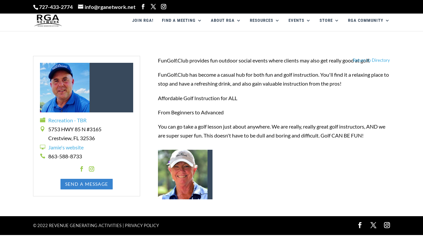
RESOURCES (261, 20)
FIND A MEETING (179, 20)
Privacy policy (142, 225)
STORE (326, 20)
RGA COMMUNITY (365, 20)
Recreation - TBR (67, 120)
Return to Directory (371, 60)
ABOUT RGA (223, 20)
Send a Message (86, 184)
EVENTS (296, 20)
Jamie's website (66, 147)
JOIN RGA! (142, 20)
